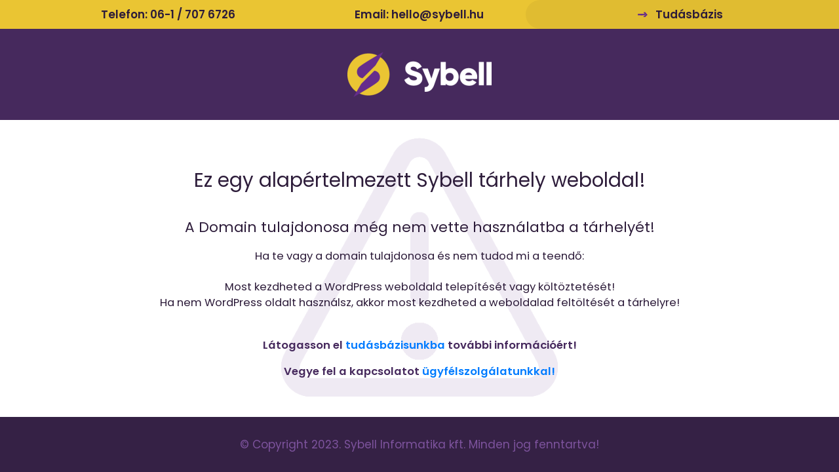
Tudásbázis (689, 14)
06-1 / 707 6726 (192, 14)
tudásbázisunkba (395, 345)
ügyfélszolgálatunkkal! (488, 371)
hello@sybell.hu (437, 14)
